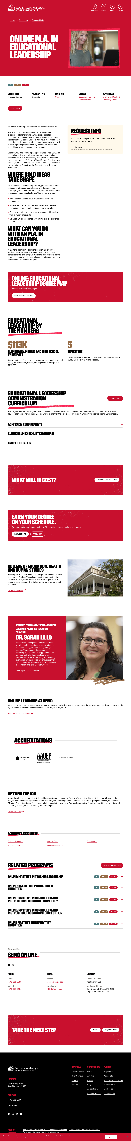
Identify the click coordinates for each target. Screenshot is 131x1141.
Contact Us (13, 1105)
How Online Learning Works (20, 714)
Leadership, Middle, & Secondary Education (111, 98)
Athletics (90, 1076)
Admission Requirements (65, 424)
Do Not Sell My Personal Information (93, 1137)
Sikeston (75, 1085)
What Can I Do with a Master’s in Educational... (42, 1132)
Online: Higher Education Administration (84, 1129)
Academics (23, 20)
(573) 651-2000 (14, 1100)
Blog (89, 1085)
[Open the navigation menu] (120, 7)
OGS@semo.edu (54, 989)
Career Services (16, 811)
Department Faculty (55, 846)
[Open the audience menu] (94, 7)
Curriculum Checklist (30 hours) (65, 433)
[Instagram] (13, 1114)
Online (57, 97)
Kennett (75, 1080)
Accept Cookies (111, 1137)
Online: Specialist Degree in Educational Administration (45, 1129)
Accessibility (108, 1076)
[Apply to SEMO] (112, 7)
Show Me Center (94, 1093)
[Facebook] (9, 1114)
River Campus (77, 1076)
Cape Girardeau (78, 1072)
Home (12, 20)
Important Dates (14, 846)
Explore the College (17, 590)
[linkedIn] (17, 1114)
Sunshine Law (109, 1093)
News (89, 1072)
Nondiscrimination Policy (113, 1080)
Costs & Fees (52, 841)
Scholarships (92, 841)
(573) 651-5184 (14, 989)
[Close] (128, 1137)
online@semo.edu (55, 982)
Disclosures (108, 1089)
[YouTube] (21, 1114)
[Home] (26, 7)
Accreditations (93, 1089)
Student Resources (15, 841)
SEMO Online (22, 955)
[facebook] (9, 965)
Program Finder (38, 20)
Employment (109, 1072)
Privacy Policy (109, 1085)
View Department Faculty (27, 671)
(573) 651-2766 (14, 982)
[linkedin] (13, 965)
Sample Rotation (65, 443)
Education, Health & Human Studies (87, 98)
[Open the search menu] (104, 7)
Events (90, 1080)
